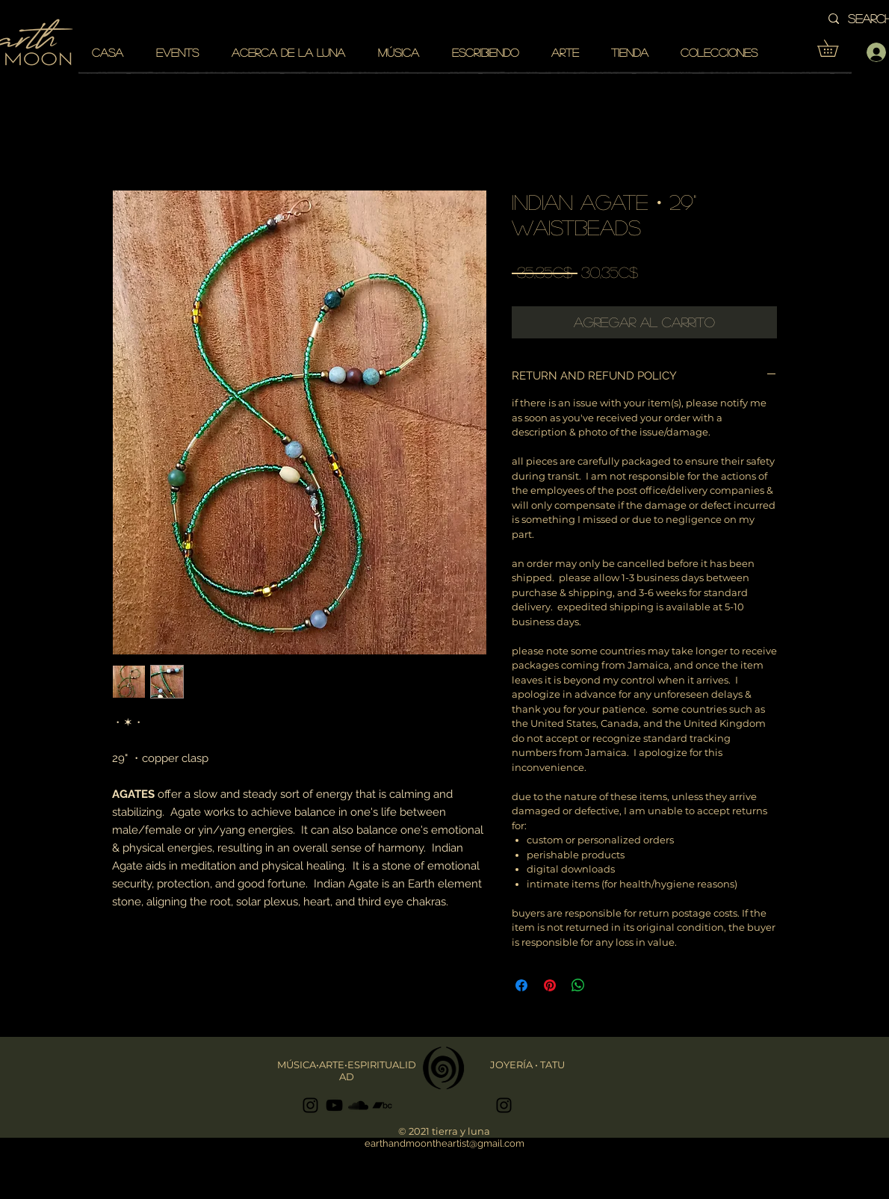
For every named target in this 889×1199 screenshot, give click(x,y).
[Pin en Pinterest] (550, 985)
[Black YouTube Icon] (334, 1105)
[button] (836, 48)
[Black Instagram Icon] (310, 1105)
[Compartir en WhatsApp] (578, 985)
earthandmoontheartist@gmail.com (444, 1143)
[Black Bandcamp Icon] (382, 1105)
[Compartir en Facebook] (521, 985)
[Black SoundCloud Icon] (358, 1105)
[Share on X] (607, 985)
